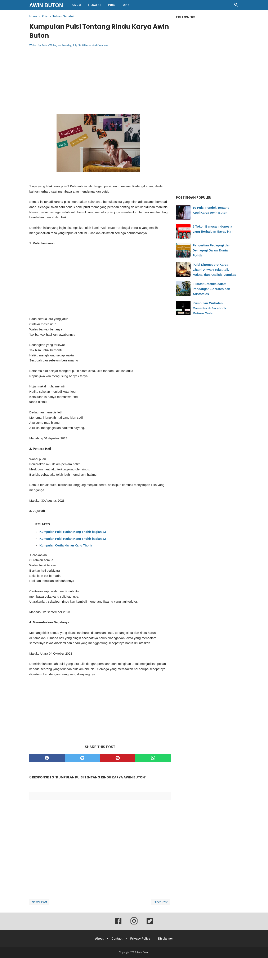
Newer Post (39, 902)
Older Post (161, 902)
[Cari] (236, 6)
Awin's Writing (49, 45)
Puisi (112, 5)
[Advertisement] (100, 80)
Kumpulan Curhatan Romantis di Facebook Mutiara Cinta (209, 308)
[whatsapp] (153, 758)
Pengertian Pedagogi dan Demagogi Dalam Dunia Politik (211, 250)
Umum (76, 5)
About (99, 938)
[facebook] (47, 758)
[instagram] (134, 924)
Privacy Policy (140, 938)
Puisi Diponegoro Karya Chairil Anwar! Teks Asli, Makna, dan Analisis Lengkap (214, 269)
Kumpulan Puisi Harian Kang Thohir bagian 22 (73, 538)
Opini (126, 5)
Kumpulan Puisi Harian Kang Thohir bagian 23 (73, 531)
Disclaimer (165, 938)
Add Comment (100, 45)
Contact (116, 938)
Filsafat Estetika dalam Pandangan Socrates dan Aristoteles (211, 289)
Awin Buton (46, 5)
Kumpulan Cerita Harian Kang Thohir (66, 545)
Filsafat (94, 5)
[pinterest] (117, 758)
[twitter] (82, 758)
